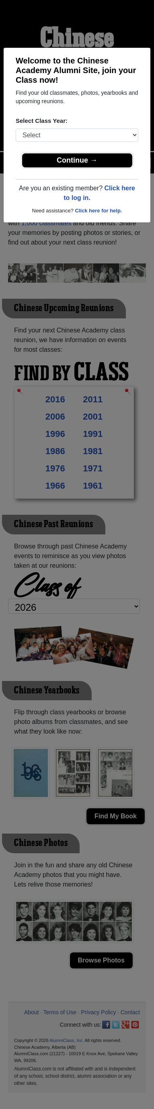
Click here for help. (98, 211)
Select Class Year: (42, 120)
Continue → (77, 160)
